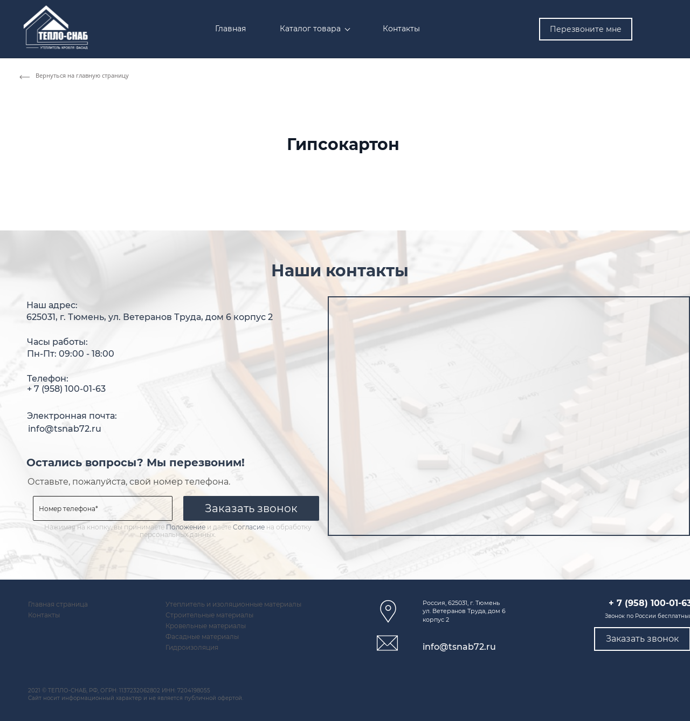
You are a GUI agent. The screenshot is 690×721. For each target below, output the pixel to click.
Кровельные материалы (205, 626)
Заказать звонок (251, 508)
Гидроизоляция (191, 647)
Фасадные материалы (202, 637)
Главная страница (58, 604)
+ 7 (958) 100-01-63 (66, 389)
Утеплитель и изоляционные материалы (233, 604)
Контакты (44, 615)
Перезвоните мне (586, 29)
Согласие (249, 527)
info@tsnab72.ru (64, 429)
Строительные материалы (209, 615)
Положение (185, 527)
